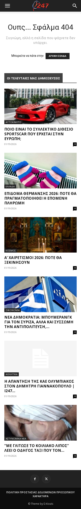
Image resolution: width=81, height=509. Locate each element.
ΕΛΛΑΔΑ (10, 186)
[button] (75, 6)
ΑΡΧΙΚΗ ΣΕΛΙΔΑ (57, 56)
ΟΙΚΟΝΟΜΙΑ (13, 310)
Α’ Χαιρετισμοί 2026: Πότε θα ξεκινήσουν (33, 260)
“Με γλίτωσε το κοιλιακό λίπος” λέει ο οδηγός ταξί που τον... (36, 448)
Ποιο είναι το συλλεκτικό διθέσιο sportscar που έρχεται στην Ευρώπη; (38, 134)
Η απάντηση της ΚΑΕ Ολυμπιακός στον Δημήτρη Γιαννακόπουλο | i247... (39, 386)
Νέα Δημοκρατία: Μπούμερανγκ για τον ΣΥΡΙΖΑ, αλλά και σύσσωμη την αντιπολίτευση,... (38, 322)
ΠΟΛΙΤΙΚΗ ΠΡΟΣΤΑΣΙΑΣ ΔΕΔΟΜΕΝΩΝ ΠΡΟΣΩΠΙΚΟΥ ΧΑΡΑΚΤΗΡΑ (40, 494)
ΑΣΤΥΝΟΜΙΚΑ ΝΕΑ (16, 438)
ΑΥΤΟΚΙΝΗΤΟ (13, 122)
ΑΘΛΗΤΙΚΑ (11, 374)
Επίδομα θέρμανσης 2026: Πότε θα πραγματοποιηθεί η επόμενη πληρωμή (40, 198)
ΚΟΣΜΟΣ (11, 250)
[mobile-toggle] (7, 6)
